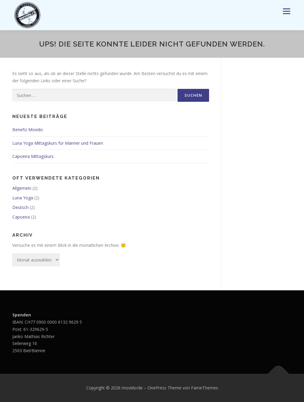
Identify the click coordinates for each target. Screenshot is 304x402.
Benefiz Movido (27, 129)
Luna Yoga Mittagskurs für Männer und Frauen (57, 143)
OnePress (156, 388)
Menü (286, 11)
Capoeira (21, 217)
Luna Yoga (22, 198)
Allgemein (21, 188)
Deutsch (20, 207)
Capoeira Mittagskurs (33, 156)
